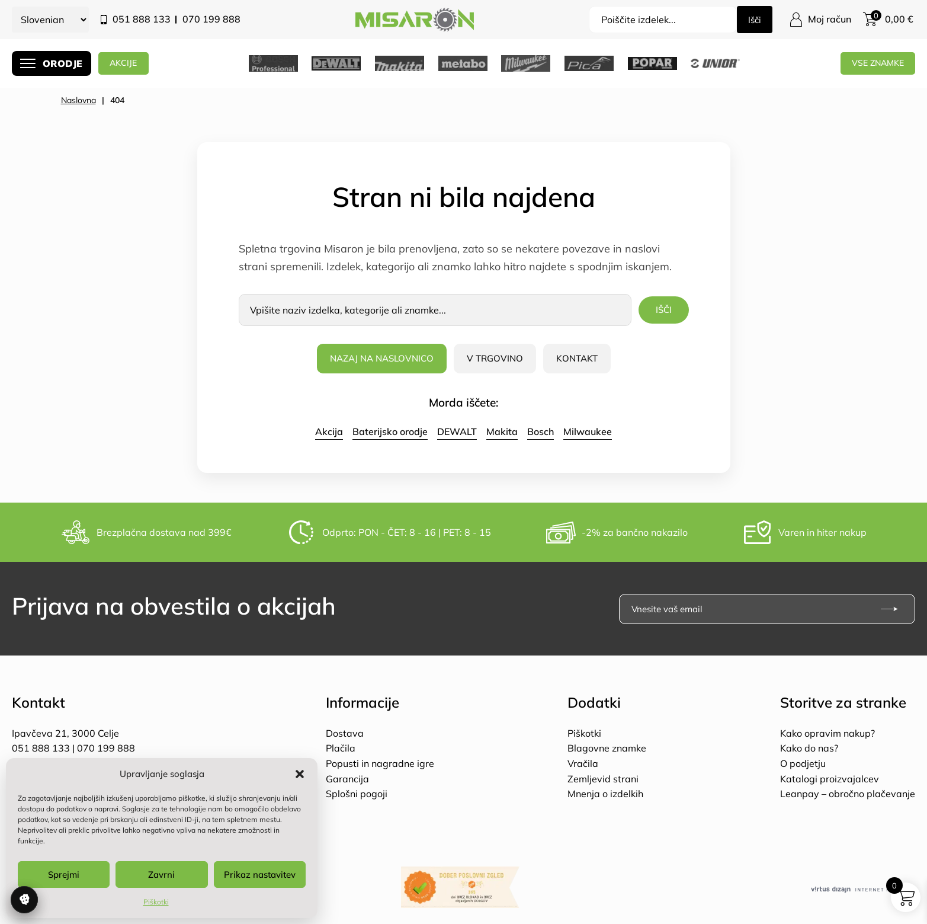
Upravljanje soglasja (24, 899)
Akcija (329, 431)
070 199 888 (211, 19)
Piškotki (156, 901)
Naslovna (78, 100)
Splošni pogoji (356, 794)
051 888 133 (142, 19)
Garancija (347, 779)
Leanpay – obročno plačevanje (847, 794)
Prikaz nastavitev (260, 874)
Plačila (340, 748)
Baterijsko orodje (390, 431)
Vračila (582, 763)
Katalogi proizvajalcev (829, 779)
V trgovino (497, 358)
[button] (300, 774)
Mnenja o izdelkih (605, 794)
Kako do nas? (809, 748)
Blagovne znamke (606, 748)
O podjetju (803, 763)
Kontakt (582, 358)
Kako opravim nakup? (827, 733)
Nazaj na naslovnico (379, 358)
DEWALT (457, 431)
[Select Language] (50, 20)
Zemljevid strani (603, 779)
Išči (753, 19)
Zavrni (161, 874)
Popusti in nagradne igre (380, 763)
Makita (502, 431)
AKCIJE (129, 63)
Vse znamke (874, 63)
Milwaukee (587, 431)
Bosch (540, 431)
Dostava (345, 733)
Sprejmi (63, 874)
